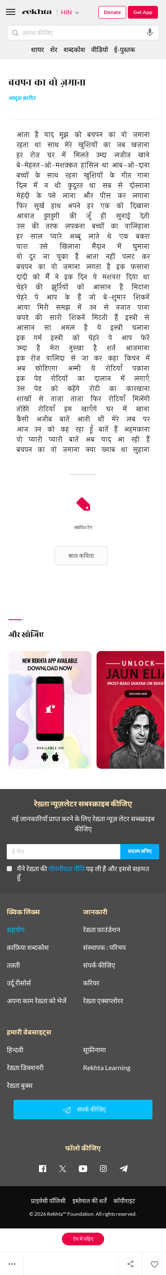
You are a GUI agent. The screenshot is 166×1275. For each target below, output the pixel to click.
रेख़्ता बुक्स (20, 1085)
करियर (91, 983)
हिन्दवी (15, 1049)
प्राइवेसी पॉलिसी (48, 1200)
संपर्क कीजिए (99, 965)
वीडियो (99, 49)
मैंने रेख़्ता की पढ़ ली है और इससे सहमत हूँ (78, 872)
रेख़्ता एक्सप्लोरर (103, 1000)
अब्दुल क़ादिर (22, 99)
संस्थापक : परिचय (104, 947)
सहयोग (16, 929)
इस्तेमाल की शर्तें (89, 1200)
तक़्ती (13, 965)
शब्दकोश (74, 49)
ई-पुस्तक (124, 49)
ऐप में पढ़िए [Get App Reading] (83, 1239)
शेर (54, 49)
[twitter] (62, 1168)
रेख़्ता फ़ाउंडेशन (101, 929)
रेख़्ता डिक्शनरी (25, 1067)
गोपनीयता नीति (66, 868)
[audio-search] (150, 32)
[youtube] (83, 1168)
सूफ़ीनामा (94, 1049)
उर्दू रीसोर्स (19, 983)
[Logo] (36, 13)
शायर (37, 49)
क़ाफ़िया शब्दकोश (28, 947)
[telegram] (123, 1168)
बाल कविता (81, 555)
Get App (142, 12)
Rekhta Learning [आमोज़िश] (106, 1067)
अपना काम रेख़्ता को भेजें (36, 1000)
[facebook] (42, 1168)
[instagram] (103, 1168)
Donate (112, 12)
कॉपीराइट (124, 1200)
